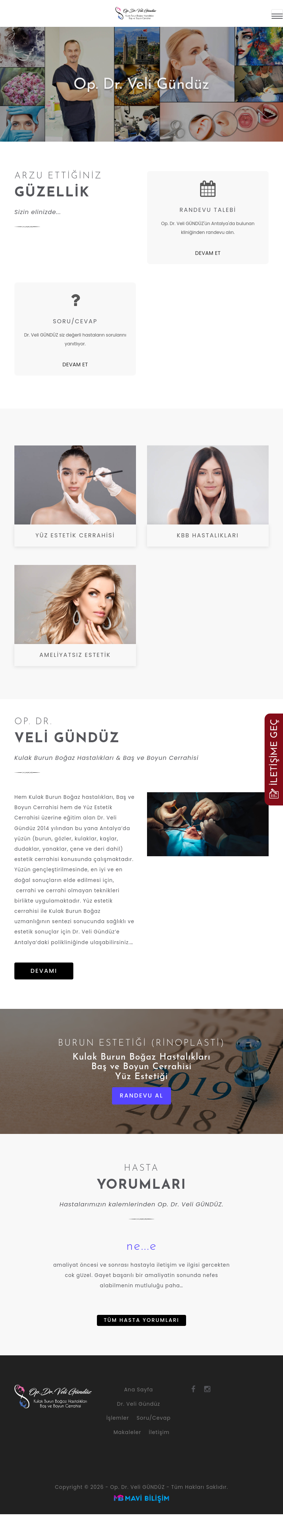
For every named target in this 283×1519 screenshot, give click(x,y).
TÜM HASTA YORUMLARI (141, 1324)
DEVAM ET (207, 252)
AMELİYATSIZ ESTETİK (75, 655)
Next (276, 79)
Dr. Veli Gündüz (138, 1408)
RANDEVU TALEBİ (208, 210)
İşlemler (117, 1422)
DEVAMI (43, 974)
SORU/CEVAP (75, 321)
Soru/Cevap (154, 1422)
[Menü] (277, 13)
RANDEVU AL (141, 1099)
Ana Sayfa (138, 1394)
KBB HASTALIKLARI (208, 535)
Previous (7, 79)
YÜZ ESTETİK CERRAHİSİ (75, 535)
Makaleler (127, 1436)
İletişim (159, 1436)
